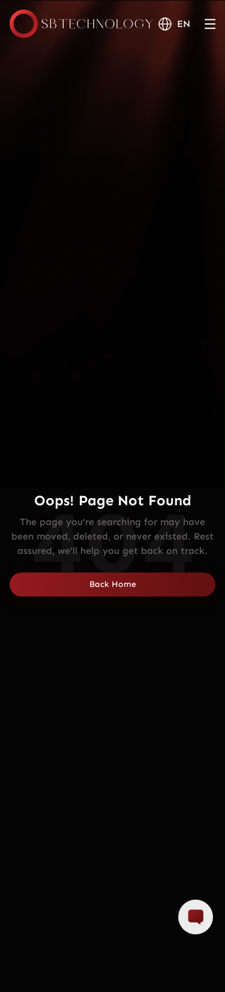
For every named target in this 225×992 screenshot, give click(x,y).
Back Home (112, 584)
